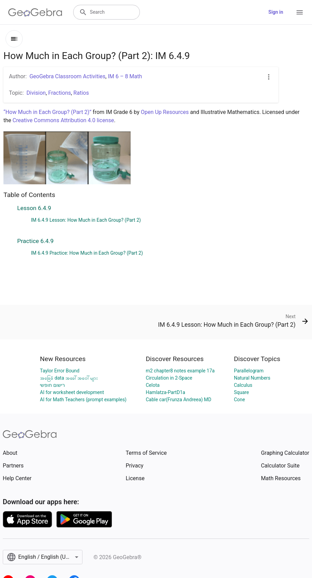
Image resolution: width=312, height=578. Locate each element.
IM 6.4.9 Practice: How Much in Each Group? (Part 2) (87, 253)
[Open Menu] (300, 12)
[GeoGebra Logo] (35, 12)
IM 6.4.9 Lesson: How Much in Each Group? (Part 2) (86, 220)
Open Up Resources (165, 112)
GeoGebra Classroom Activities (67, 76)
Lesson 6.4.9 (34, 208)
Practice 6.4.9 (35, 241)
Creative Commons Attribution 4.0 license (63, 120)
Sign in (275, 12)
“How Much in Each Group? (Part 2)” (47, 112)
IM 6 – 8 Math (125, 76)
